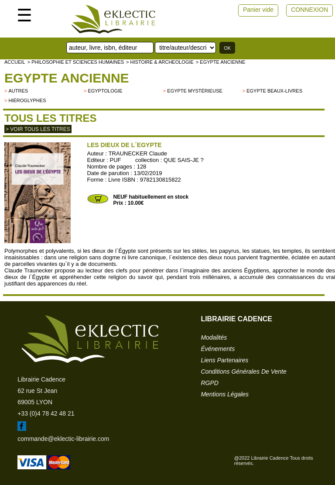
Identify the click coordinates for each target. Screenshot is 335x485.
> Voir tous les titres (38, 129)
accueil (14, 62)
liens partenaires (224, 360)
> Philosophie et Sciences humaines (75, 62)
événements (218, 348)
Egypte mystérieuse (194, 90)
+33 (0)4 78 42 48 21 (45, 413)
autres (18, 90)
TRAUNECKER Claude (138, 153)
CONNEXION (309, 9)
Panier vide (258, 9)
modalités (214, 337)
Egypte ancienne (66, 78)
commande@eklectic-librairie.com (63, 438)
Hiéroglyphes (27, 100)
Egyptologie (105, 90)
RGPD (209, 382)
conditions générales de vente (243, 371)
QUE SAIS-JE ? (184, 160)
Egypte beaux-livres (274, 90)
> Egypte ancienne (220, 62)
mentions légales (225, 394)
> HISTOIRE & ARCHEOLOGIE (160, 62)
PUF (115, 160)
